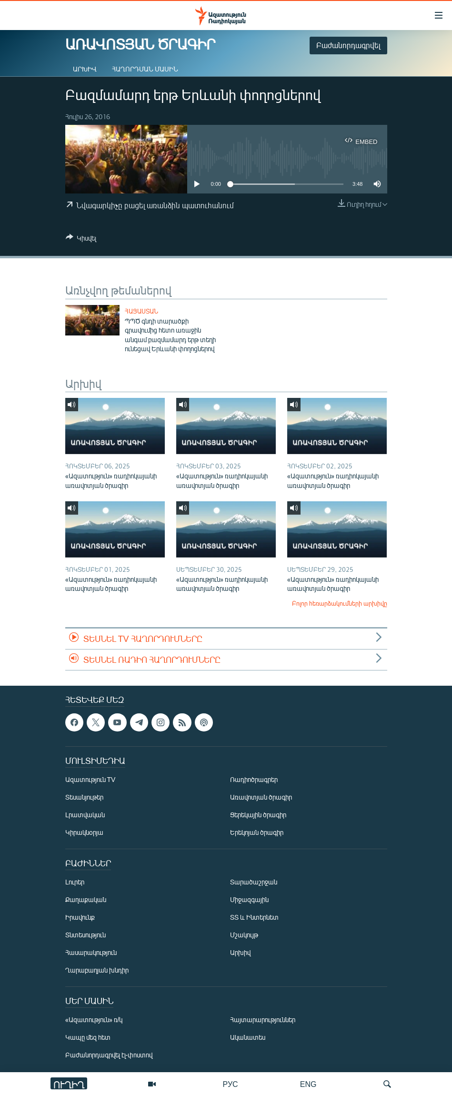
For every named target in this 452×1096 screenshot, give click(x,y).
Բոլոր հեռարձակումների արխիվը (339, 603)
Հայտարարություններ (262, 1019)
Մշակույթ (244, 935)
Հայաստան (141, 311)
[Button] (81, 239)
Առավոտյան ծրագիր (261, 797)
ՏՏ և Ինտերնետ (254, 917)
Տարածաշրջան (253, 882)
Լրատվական (85, 815)
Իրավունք (80, 917)
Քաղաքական (85, 899)
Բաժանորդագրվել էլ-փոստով (109, 1055)
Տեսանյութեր (84, 797)
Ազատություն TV (90, 779)
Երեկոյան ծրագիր (256, 832)
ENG (308, 1083)
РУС (230, 1083)
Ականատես (247, 1037)
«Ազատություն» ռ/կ (94, 1019)
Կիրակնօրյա (84, 832)
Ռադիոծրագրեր (254, 779)
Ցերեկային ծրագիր (258, 815)
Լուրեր (74, 882)
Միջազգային (249, 899)
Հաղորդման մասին (145, 69)
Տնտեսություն (85, 935)
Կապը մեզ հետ (87, 1037)
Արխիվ (85, 69)
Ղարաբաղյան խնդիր (97, 970)
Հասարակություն (91, 952)
